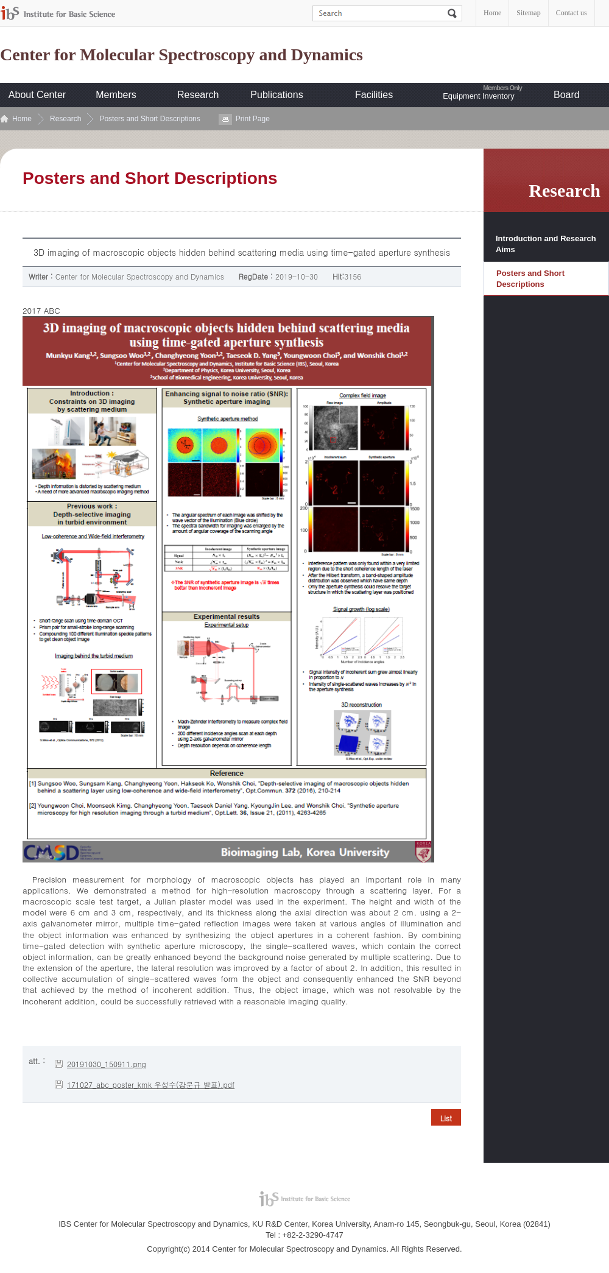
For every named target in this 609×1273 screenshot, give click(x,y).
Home (492, 13)
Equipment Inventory (478, 95)
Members (116, 95)
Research (198, 95)
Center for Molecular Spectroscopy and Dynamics (181, 54)
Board (567, 95)
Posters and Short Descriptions (149, 119)
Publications (276, 95)
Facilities (374, 95)
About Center (37, 95)
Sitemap (528, 13)
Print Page (253, 119)
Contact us (571, 13)
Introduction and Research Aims (546, 244)
